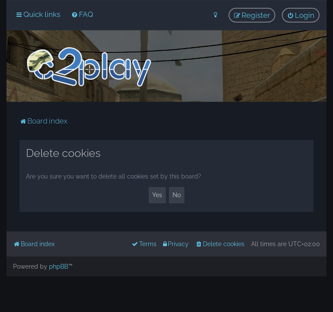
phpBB (58, 266)
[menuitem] (82, 14)
